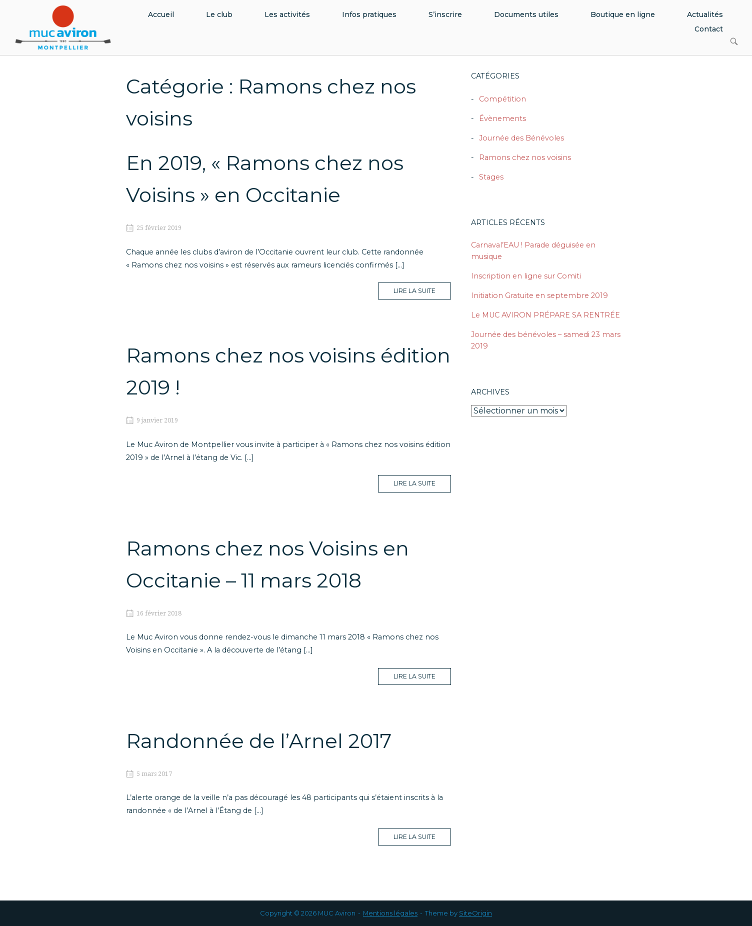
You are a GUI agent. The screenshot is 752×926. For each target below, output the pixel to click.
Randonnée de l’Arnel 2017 (259, 740)
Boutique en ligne (622, 14)
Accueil (161, 14)
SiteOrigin (475, 913)
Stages (491, 177)
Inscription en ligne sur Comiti (526, 276)
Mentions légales (390, 913)
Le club (219, 14)
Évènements (502, 118)
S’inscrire (445, 14)
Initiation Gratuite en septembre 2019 (539, 295)
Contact (708, 29)
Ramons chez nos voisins (525, 157)
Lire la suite (422, 293)
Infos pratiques (369, 14)
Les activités (287, 14)
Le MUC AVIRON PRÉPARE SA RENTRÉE (545, 315)
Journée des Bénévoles (521, 138)
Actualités (705, 14)
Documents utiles (526, 14)
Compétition (502, 99)
